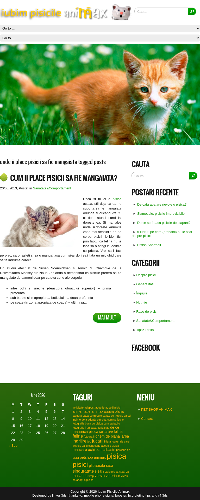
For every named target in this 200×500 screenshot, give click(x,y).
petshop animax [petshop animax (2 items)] (93, 457)
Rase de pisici (146, 311)
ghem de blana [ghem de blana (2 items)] (107, 436)
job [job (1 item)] (89, 441)
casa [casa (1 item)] (86, 415)
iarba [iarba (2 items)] (125, 436)
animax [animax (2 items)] (97, 411)
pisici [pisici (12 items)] (80, 464)
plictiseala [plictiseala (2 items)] (97, 465)
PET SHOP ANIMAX (156, 409)
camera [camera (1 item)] (77, 415)
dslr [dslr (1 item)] (110, 431)
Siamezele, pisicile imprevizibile (161, 214)
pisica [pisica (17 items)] (116, 456)
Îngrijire (141, 293)
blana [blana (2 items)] (119, 411)
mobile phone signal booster (105, 495)
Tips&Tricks (145, 330)
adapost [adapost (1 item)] (90, 407)
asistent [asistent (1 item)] (109, 411)
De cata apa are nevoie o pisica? (161, 204)
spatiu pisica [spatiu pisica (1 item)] (110, 471)
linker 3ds (59, 495)
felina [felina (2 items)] (118, 431)
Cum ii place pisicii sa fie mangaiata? (63, 178)
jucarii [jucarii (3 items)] (97, 441)
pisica (117, 199)
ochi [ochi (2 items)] (91, 449)
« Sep (13, 445)
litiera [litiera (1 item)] (107, 441)
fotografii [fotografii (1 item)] (89, 436)
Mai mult (107, 317)
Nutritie (141, 302)
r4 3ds (163, 495)
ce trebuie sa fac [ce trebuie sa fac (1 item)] (100, 415)
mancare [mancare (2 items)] (80, 449)
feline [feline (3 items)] (78, 436)
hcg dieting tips (139, 495)
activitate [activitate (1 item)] (78, 407)
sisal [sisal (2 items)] (98, 471)
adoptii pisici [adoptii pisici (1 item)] (113, 407)
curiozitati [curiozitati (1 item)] (103, 427)
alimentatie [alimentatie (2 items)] (81, 411)
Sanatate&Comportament (155, 321)
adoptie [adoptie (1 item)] (99, 407)
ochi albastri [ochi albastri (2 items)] (105, 449)
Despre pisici (145, 275)
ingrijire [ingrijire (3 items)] (79, 441)
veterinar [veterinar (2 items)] (113, 476)
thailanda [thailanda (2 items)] (80, 476)
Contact (147, 419)
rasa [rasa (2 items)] (109, 465)
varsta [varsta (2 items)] (100, 476)
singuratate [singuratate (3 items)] (83, 471)
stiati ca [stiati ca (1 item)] (124, 471)
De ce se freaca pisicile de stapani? (164, 223)
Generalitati (144, 284)
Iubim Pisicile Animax (113, 491)
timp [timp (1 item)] (91, 476)
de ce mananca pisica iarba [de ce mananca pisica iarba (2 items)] (96, 429)
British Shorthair (149, 245)
